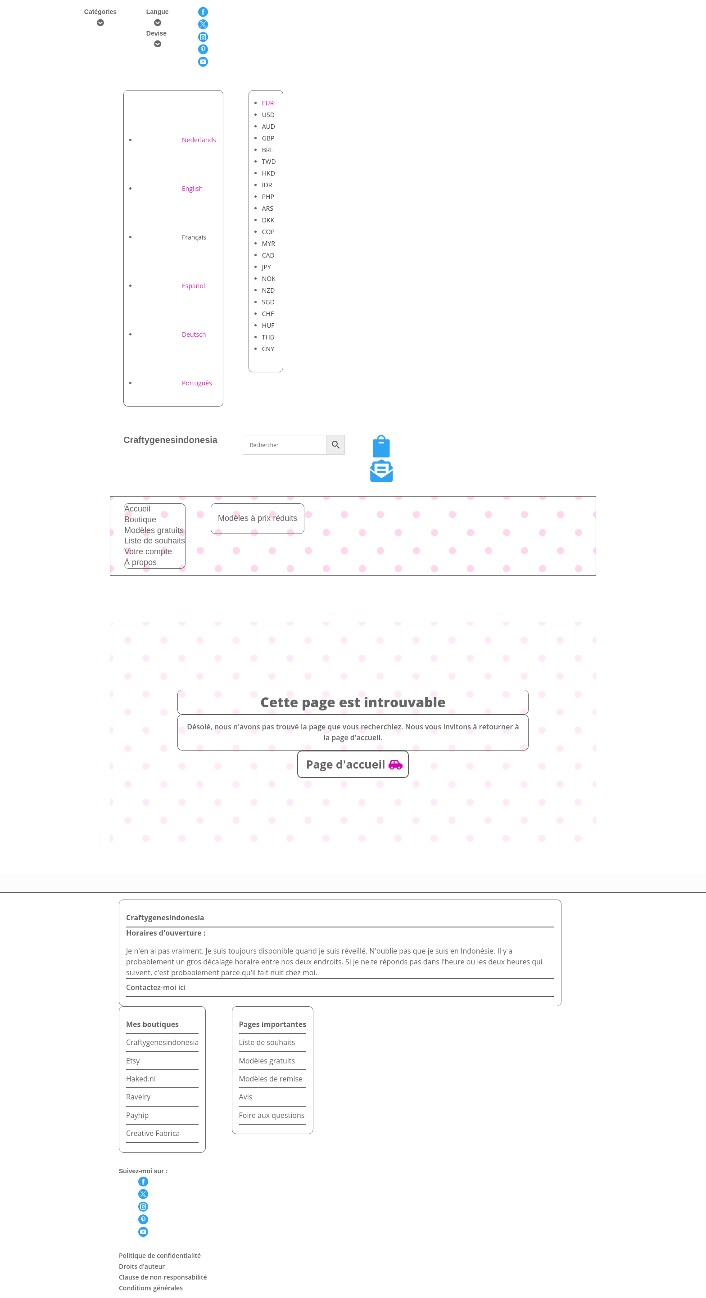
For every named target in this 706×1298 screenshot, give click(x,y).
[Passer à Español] (171, 285)
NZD (268, 290)
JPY (266, 266)
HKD (268, 173)
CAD (268, 255)
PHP (268, 196)
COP (268, 231)
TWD (269, 161)
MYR (268, 243)
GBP (268, 138)
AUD (268, 126)
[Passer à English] (170, 188)
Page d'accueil (345, 764)
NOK (269, 278)
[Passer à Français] (171, 237)
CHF (268, 313)
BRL (267, 149)
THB (268, 337)
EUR (268, 103)
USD (268, 114)
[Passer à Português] (174, 383)
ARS (267, 208)
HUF (268, 325)
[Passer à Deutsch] (171, 334)
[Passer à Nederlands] (176, 140)
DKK (268, 220)
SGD (268, 302)
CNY (268, 348)
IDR (267, 185)
